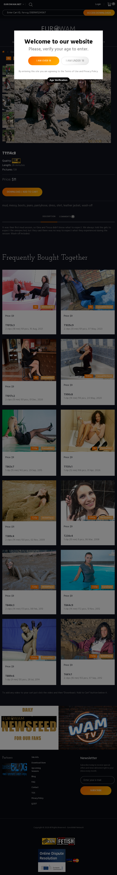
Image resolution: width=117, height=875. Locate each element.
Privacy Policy (91, 71)
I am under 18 (75, 60)
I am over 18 (44, 61)
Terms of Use (72, 71)
